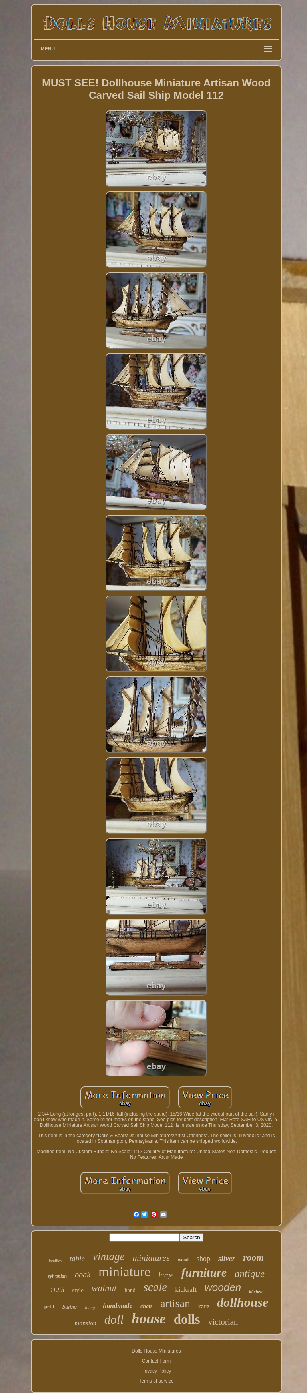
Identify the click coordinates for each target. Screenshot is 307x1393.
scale (155, 1287)
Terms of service (156, 1381)
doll (114, 1320)
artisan (175, 1303)
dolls (187, 1319)
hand (129, 1290)
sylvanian (57, 1276)
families (55, 1261)
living (90, 1307)
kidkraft (186, 1289)
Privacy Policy (156, 1371)
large (165, 1275)
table (77, 1258)
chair (146, 1306)
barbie (69, 1307)
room (253, 1257)
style (77, 1290)
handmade (117, 1305)
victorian (223, 1322)
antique (250, 1273)
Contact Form (156, 1361)
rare (203, 1306)
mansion (85, 1323)
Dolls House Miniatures (156, 1351)
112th (57, 1290)
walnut (104, 1288)
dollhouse (242, 1302)
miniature (124, 1271)
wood (183, 1260)
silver (226, 1258)
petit (49, 1306)
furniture (204, 1272)
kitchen (256, 1291)
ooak (82, 1274)
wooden (223, 1287)
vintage (108, 1256)
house (149, 1319)
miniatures (150, 1257)
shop (203, 1259)
